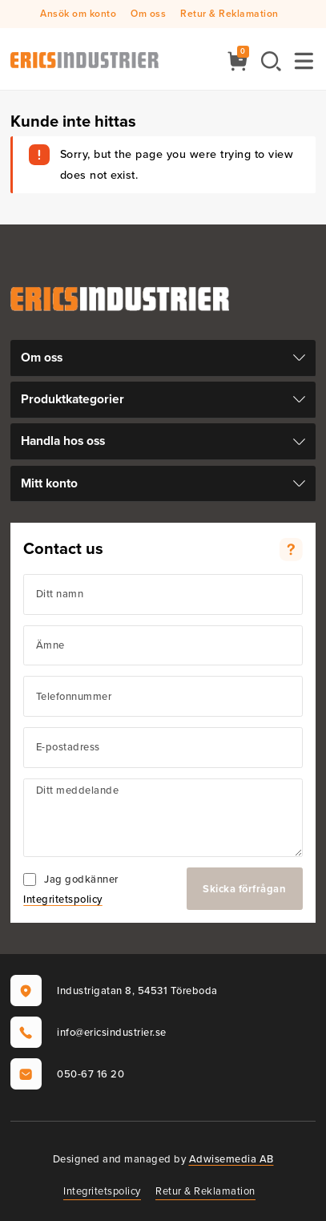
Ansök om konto (78, 13)
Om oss (148, 13)
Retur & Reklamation (229, 13)
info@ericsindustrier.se (88, 1032)
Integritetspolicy (63, 899)
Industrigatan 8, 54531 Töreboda (114, 990)
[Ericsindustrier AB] (84, 59)
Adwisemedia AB (231, 1158)
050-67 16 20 (67, 1074)
